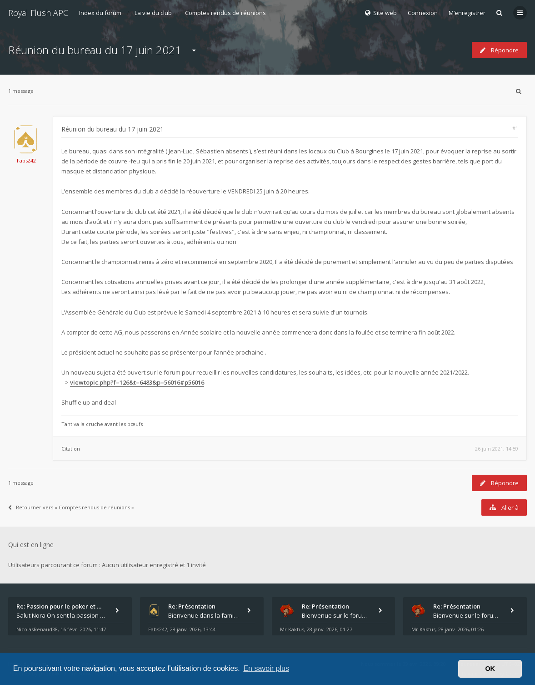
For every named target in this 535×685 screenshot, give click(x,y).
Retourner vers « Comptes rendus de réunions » (71, 507)
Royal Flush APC (38, 12)
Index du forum (100, 13)
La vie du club (153, 13)
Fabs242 (26, 160)
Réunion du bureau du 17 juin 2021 (94, 49)
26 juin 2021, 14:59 (496, 448)
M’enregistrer (467, 13)
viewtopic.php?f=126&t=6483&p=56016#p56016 (137, 382)
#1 (515, 128)
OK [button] (490, 668)
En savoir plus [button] (266, 668)
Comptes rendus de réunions (225, 13)
